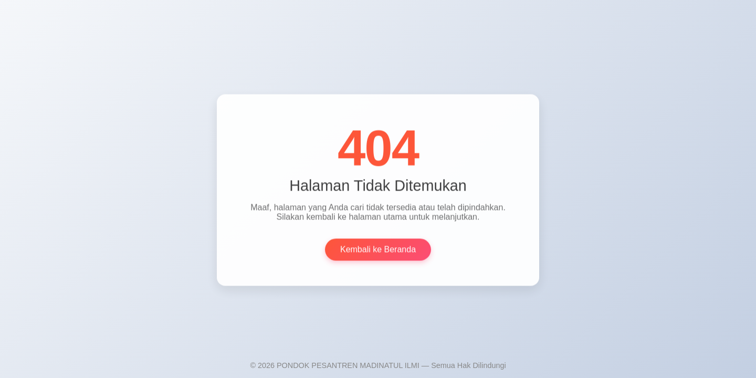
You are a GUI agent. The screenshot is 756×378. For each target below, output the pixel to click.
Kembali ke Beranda (378, 250)
